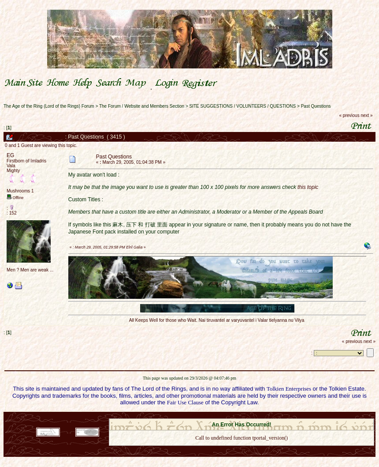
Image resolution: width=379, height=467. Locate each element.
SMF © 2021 (236, 415)
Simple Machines (272, 415)
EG (10, 155)
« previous (349, 115)
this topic (307, 187)
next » (366, 115)
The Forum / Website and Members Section (141, 106)
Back (241, 449)
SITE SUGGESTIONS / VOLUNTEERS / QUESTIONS (243, 106)
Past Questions (316, 106)
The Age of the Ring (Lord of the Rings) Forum (49, 106)
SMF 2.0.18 (204, 415)
